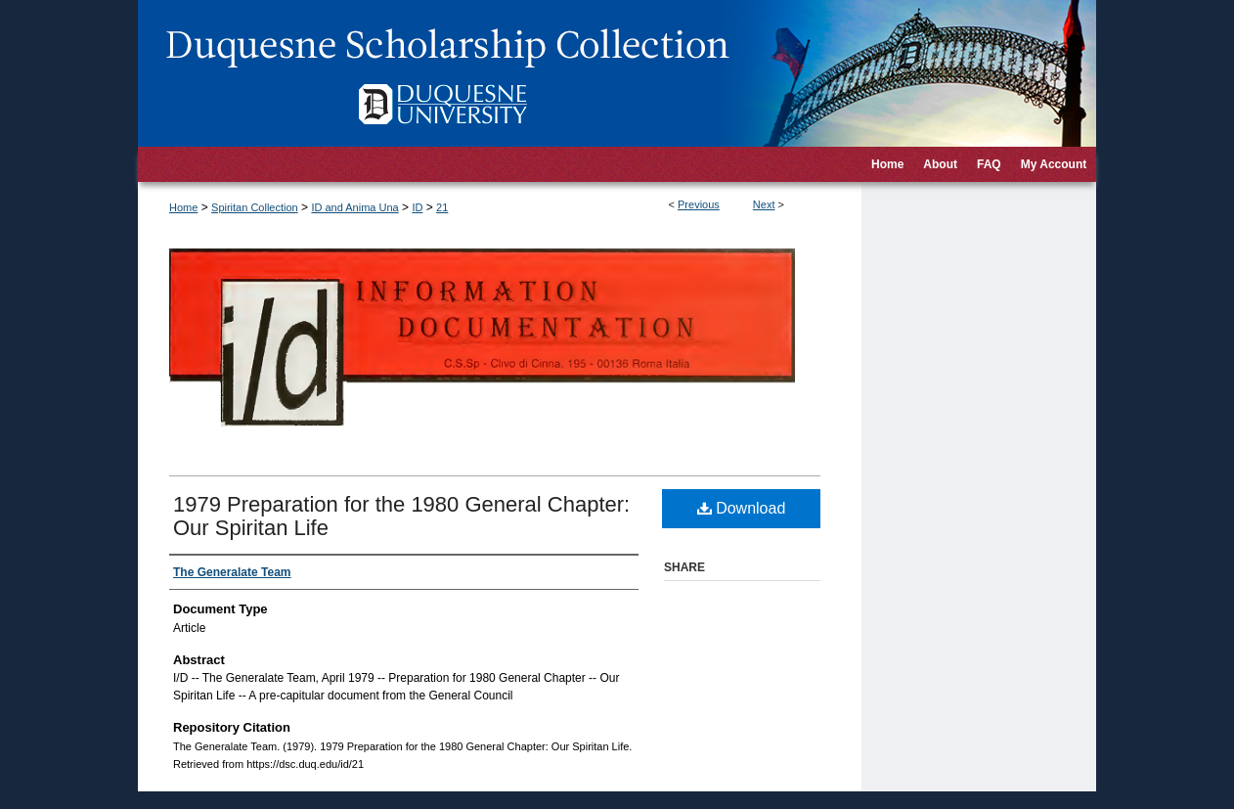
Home (183, 207)
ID (417, 207)
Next (764, 204)
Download (741, 508)
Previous (699, 204)
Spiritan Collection (254, 207)
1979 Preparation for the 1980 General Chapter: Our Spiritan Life (401, 516)
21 (442, 207)
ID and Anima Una (354, 207)
